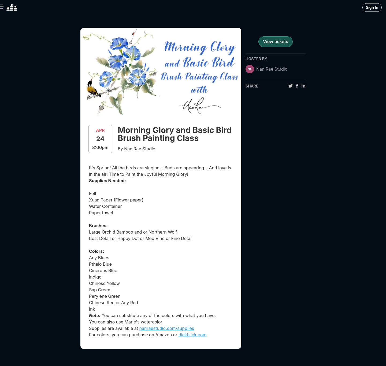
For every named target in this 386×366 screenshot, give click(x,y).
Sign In (372, 7)
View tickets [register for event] (275, 41)
